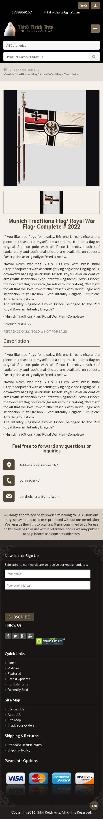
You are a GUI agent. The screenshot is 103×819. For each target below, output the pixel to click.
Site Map (14, 720)
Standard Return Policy (25, 745)
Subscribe (19, 616)
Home (12, 662)
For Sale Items (24, 70)
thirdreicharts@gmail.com (62, 12)
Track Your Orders (21, 725)
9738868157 (22, 12)
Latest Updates (19, 679)
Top (94, 806)
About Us (14, 714)
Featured (14, 673)
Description (16, 341)
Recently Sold (18, 689)
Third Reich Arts (48, 812)
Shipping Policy (19, 750)
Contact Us (16, 709)
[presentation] (33, 600)
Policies (13, 668)
